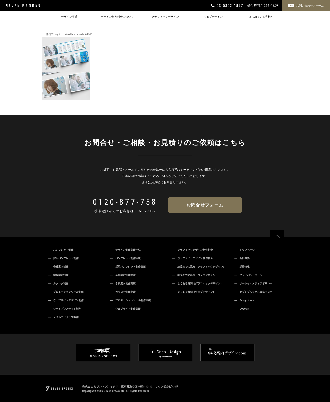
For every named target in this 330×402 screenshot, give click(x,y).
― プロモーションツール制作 (66, 291)
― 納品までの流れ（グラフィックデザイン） (198, 266)
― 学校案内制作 (58, 275)
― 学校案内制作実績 (123, 283)
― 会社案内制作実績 (123, 275)
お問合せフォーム (205, 205)
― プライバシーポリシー (249, 275)
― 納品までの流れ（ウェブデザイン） (195, 275)
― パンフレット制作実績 (125, 258)
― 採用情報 (242, 266)
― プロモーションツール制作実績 (130, 300)
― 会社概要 (242, 258)
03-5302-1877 (145, 211)
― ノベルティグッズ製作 (63, 317)
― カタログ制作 (58, 283)
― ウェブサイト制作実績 (125, 308)
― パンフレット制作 (60, 249)
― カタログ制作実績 (123, 291)
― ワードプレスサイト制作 (64, 308)
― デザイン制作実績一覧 (125, 249)
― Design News (244, 300)
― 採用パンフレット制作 (63, 258)
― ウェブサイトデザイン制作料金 (192, 258)
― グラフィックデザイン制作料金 (192, 249)
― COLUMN (241, 308)
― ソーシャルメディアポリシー (253, 283)
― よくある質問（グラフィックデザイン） (197, 283)
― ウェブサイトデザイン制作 (66, 300)
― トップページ (244, 249)
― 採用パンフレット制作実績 (128, 266)
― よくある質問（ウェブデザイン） (193, 291)
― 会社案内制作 (58, 266)
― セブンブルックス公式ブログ (253, 291)
